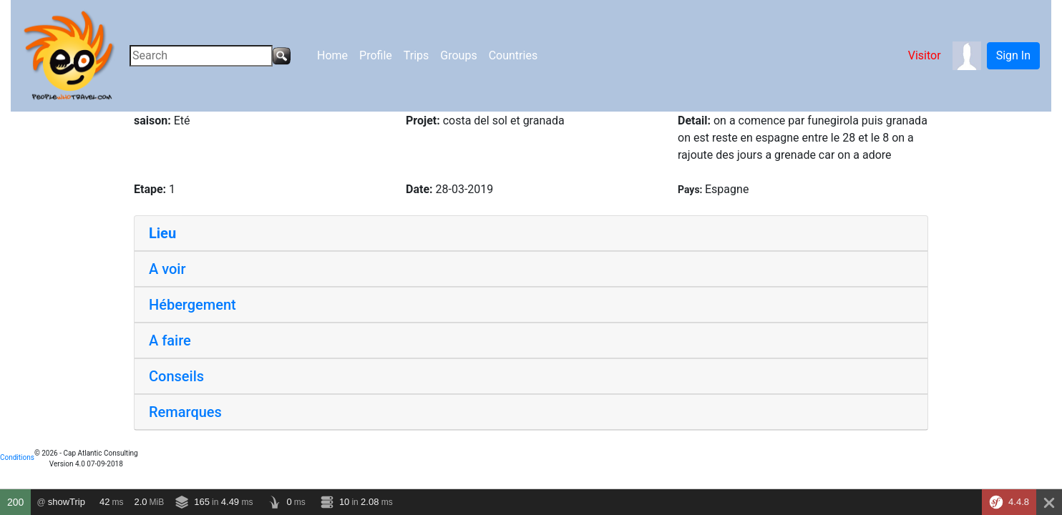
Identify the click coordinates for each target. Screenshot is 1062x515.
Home (332, 55)
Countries (513, 55)
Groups (458, 55)
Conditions (17, 457)
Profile (375, 55)
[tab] (531, 233)
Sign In (1013, 55)
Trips (416, 55)
